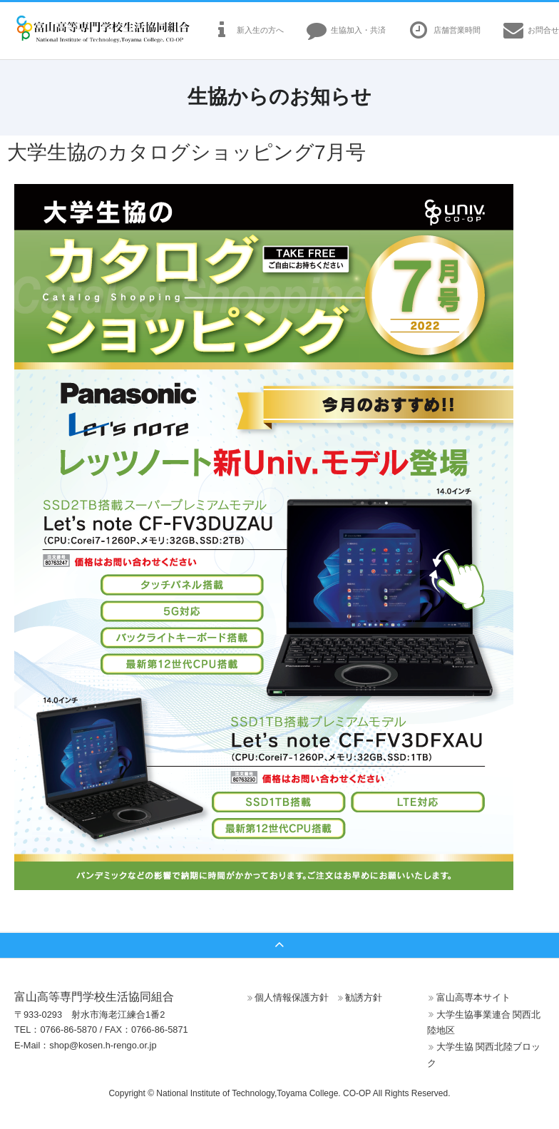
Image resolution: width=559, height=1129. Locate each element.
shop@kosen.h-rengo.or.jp (102, 1045)
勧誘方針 (363, 997)
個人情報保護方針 (292, 997)
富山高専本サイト (473, 997)
